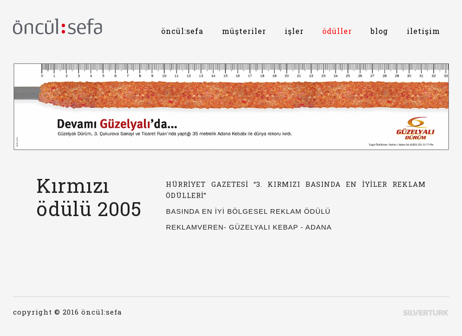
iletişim (423, 31)
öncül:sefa (182, 31)
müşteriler (244, 31)
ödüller (337, 31)
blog (379, 31)
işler (294, 31)
